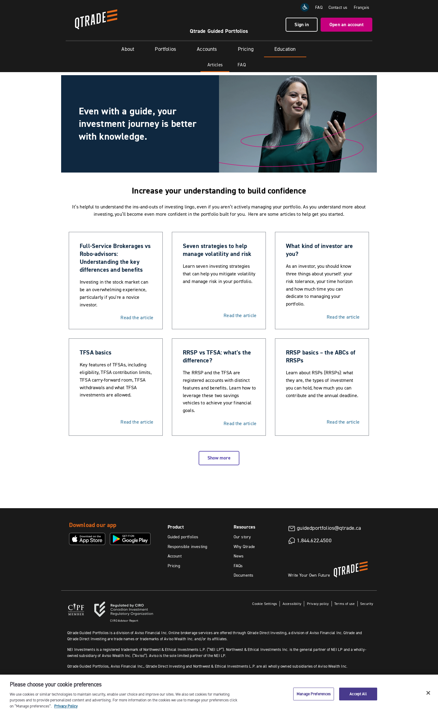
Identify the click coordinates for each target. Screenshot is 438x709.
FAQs (238, 565)
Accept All (358, 699)
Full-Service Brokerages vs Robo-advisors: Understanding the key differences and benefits (115, 258)
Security (366, 603)
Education (285, 49)
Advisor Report (124, 621)
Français (361, 7)
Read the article (136, 317)
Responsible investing (187, 546)
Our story (242, 537)
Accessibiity (292, 603)
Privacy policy (318, 603)
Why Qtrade (244, 546)
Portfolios (165, 49)
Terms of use (344, 603)
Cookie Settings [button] (264, 603)
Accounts (207, 49)
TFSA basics (95, 352)
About (127, 49)
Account (175, 556)
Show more (219, 458)
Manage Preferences (314, 699)
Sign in (301, 24)
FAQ (318, 7)
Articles (215, 65)
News (239, 556)
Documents (244, 575)
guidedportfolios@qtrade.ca (329, 528)
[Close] (428, 698)
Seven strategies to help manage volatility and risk (217, 250)
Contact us (338, 7)
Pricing (246, 49)
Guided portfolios (183, 537)
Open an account (346, 24)
